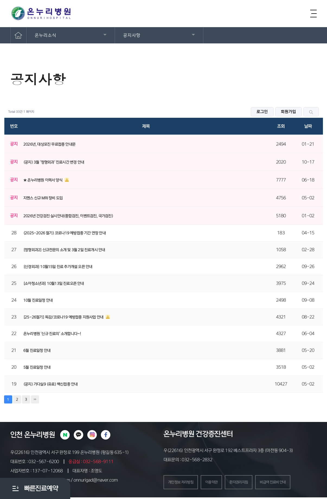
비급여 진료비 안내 (290, 483)
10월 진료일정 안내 (38, 300)
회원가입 (288, 112)
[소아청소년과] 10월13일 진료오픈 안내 (53, 283)
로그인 (262, 112)
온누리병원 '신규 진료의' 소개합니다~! (52, 334)
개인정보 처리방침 (184, 483)
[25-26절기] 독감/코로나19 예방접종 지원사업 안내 (63, 317)
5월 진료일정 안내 (36, 367)
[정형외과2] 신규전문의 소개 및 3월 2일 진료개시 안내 (64, 250)
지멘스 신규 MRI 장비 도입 (43, 198)
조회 (281, 126)
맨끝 (35, 399)
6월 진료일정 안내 (36, 350)
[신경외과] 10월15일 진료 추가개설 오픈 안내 (57, 267)
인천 (16, 434)
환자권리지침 (250, 483)
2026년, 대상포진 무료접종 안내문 (49, 144)
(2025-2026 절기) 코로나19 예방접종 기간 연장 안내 (64, 233)
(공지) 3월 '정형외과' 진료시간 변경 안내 (53, 162)
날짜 (308, 126)
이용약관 (219, 483)
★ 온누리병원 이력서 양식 (43, 180)
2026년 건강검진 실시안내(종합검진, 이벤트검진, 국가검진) (68, 216)
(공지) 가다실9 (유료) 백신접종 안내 (50, 384)
